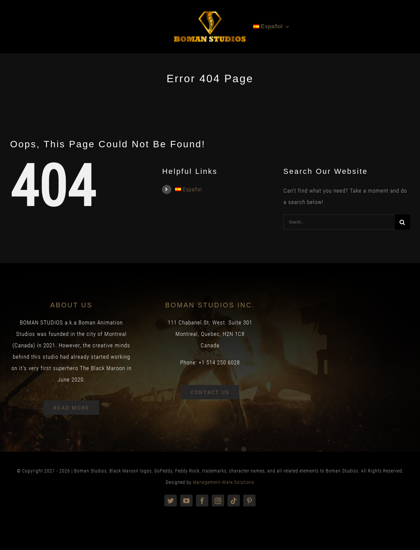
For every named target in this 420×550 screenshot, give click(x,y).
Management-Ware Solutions (223, 482)
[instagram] (218, 500)
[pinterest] (249, 500)
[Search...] (339, 222)
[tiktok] (233, 500)
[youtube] (186, 500)
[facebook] (202, 500)
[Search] (402, 222)
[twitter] (170, 500)
